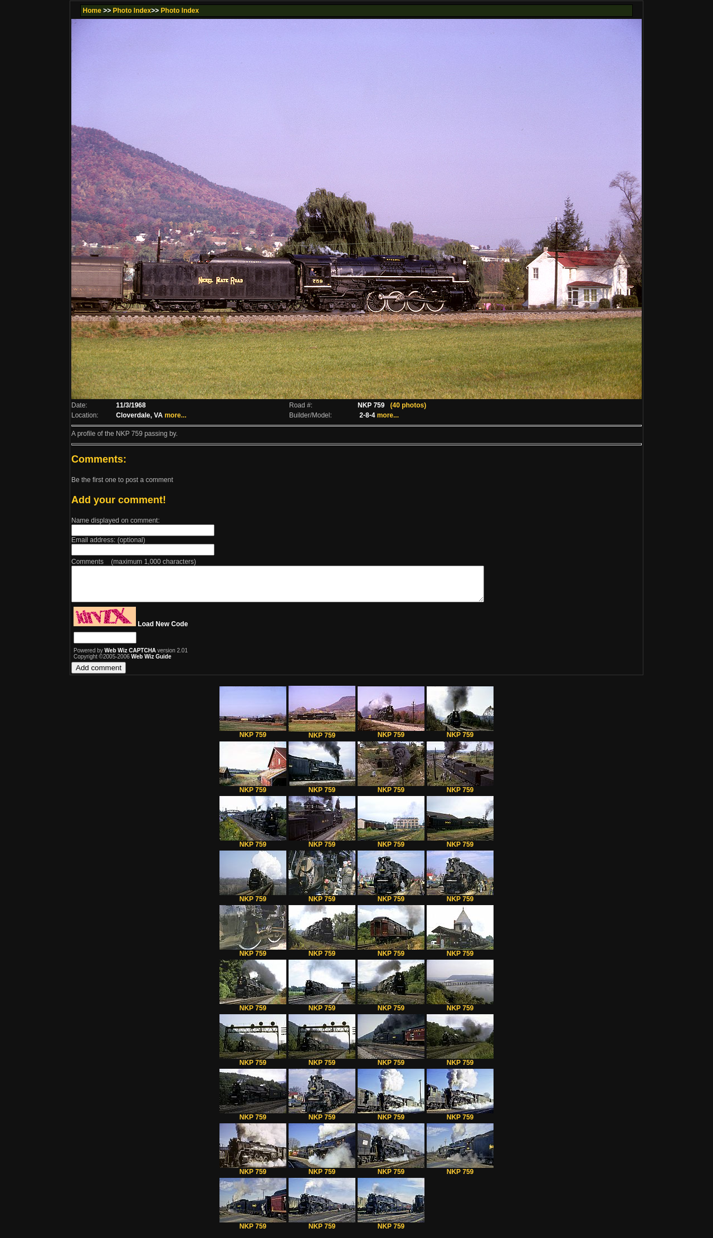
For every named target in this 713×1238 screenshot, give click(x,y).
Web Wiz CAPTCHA (131, 657)
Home (91, 10)
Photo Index (132, 10)
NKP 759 (252, 738)
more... (175, 415)
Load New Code (163, 631)
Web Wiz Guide (151, 663)
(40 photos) (408, 405)
